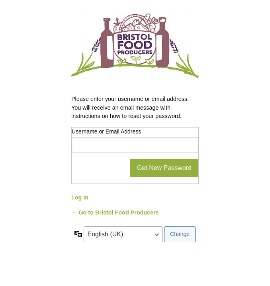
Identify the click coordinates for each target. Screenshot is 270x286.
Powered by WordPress (135, 49)
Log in (79, 197)
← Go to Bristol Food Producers (115, 212)
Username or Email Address (106, 131)
